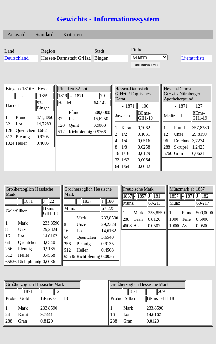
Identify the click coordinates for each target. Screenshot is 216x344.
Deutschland (16, 58)
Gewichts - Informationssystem (108, 19)
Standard (44, 34)
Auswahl (16, 34)
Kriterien (72, 34)
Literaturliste (192, 58)
